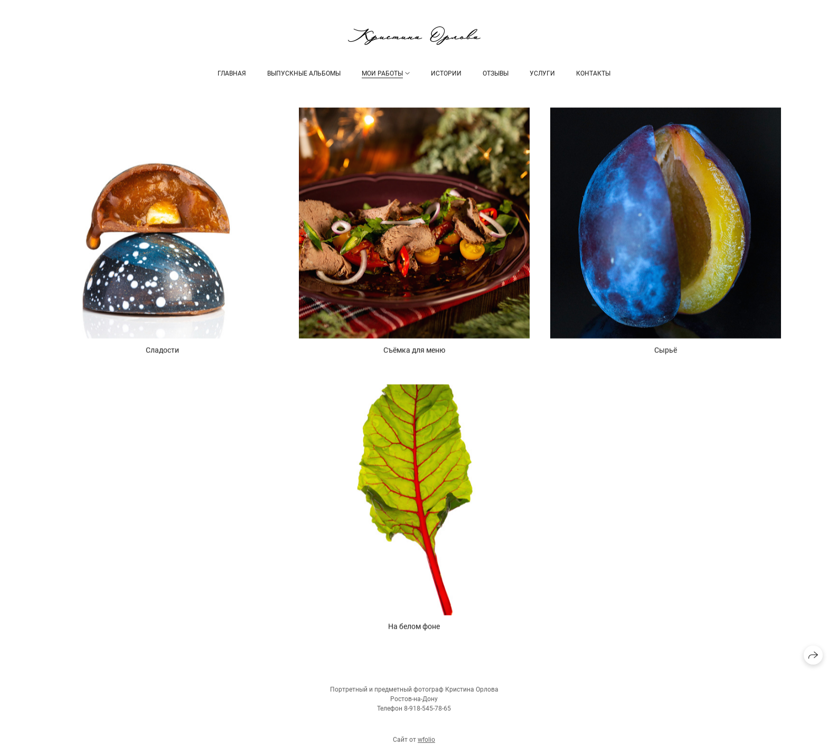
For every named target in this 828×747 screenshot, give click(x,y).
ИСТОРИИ (446, 73)
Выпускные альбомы (304, 73)
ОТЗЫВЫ (496, 73)
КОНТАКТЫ (593, 73)
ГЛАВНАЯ (232, 73)
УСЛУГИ (542, 73)
